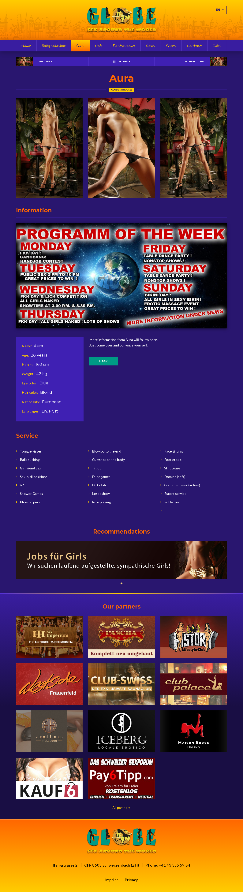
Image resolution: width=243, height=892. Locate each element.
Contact (194, 46)
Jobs (217, 46)
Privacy (131, 879)
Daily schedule (54, 46)
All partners (121, 807)
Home (27, 46)
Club (99, 46)
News (150, 46)
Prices (171, 46)
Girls (80, 45)
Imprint (111, 879)
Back (103, 361)
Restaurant (124, 46)
